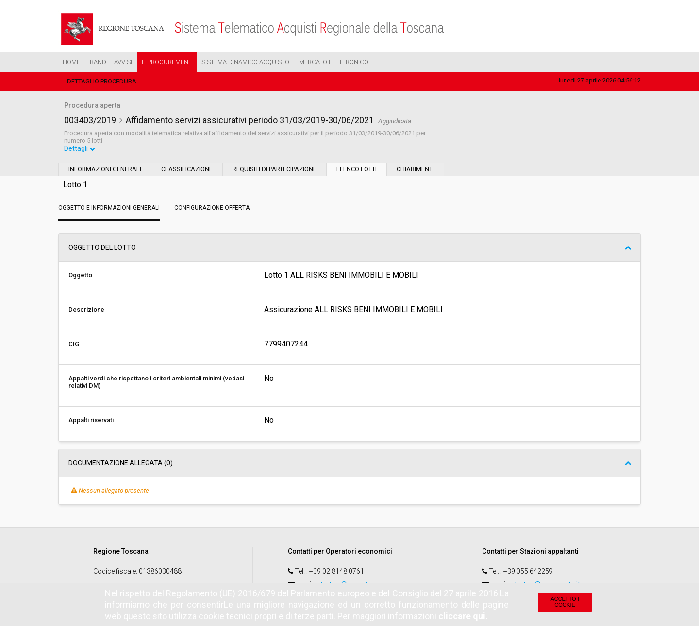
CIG (73, 344)
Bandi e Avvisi (111, 62)
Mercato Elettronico (333, 62)
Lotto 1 (75, 185)
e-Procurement (167, 62)
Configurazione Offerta (212, 208)
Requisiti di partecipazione (274, 170)
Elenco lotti (356, 170)
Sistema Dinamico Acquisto (245, 62)
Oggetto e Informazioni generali (109, 208)
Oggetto (80, 276)
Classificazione (187, 170)
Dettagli (80, 149)
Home (71, 62)
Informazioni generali (104, 170)
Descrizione (86, 310)
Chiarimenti (415, 170)
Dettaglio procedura (101, 81)
